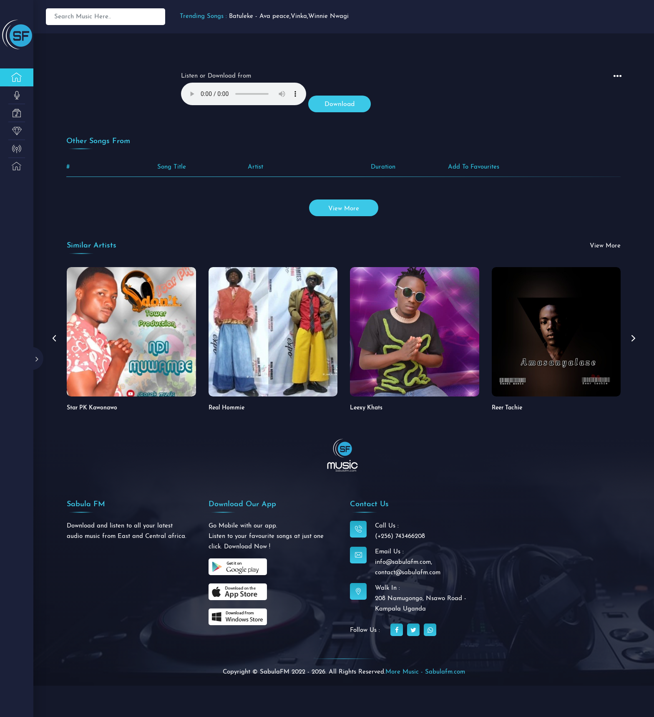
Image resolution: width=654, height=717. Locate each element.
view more (343, 209)
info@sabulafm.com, (403, 562)
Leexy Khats (366, 408)
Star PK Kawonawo (92, 408)
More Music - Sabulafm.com (425, 672)
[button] (633, 338)
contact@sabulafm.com (407, 573)
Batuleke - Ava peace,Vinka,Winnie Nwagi (289, 16)
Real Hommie (226, 408)
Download (339, 104)
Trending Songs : (203, 16)
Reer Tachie (507, 408)
